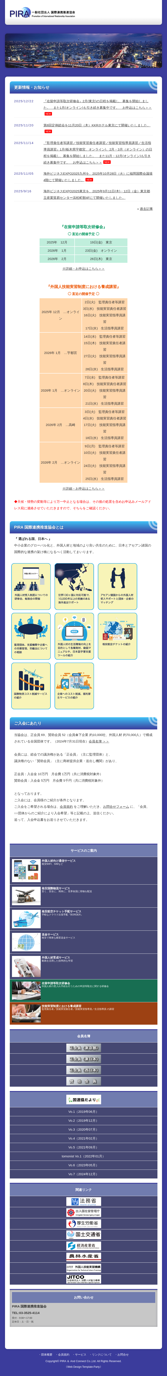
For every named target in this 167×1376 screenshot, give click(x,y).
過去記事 (146, 209)
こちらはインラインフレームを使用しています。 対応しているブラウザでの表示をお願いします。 (83, 1087)
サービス (80, 1354)
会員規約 (66, 806)
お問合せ (123, 1354)
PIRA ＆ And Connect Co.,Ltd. (78, 1361)
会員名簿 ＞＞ (99, 741)
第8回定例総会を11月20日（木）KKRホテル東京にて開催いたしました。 (97, 125)
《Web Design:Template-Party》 (83, 1366)
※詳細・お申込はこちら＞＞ (83, 268)
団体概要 (46, 1354)
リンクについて (102, 1354)
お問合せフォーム (116, 806)
